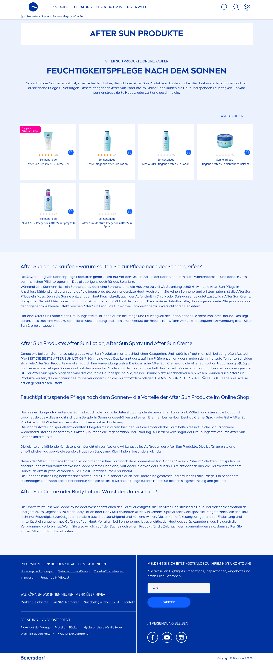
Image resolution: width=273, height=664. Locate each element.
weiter (169, 602)
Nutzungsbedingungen (37, 571)
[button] (71, 152)
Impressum (28, 577)
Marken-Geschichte (34, 602)
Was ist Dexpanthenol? (74, 633)
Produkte (60, 7)
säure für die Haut (103, 627)
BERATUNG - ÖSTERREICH (46, 620)
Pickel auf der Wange (36, 627)
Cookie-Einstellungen (109, 571)
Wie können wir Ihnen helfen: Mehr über (63, 594)
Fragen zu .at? (55, 577)
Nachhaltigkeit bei (101, 602)
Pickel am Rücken (67, 627)
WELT (137, 7)
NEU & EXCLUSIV (109, 7)
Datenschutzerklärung (74, 571)
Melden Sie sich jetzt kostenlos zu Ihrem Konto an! (199, 564)
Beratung (83, 7)
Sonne (45, 16)
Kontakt (129, 602)
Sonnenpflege (61, 16)
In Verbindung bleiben (167, 623)
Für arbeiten (66, 602)
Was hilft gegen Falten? (37, 633)
